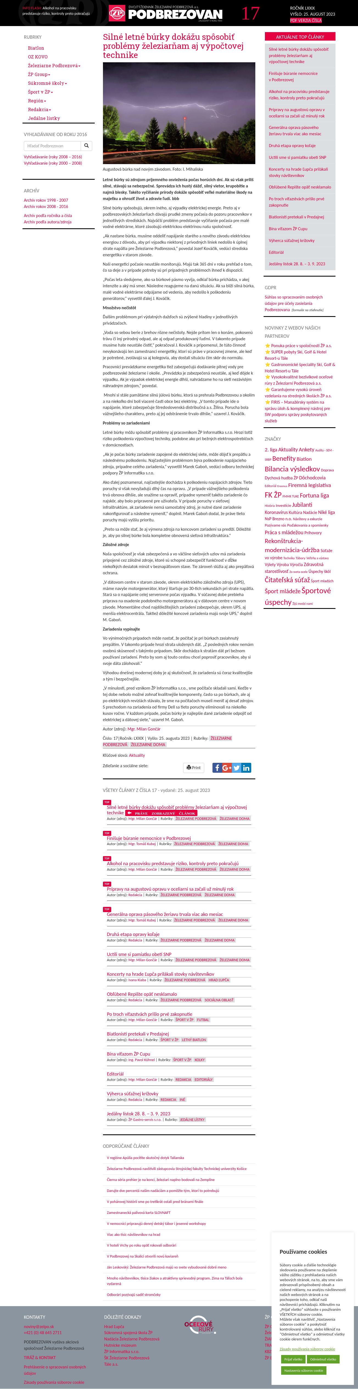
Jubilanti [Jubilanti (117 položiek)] (302, 504)
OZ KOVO (37, 57)
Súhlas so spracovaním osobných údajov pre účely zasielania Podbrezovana (294, 303)
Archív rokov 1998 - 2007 (46, 200)
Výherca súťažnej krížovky (292, 240)
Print (194, 767)
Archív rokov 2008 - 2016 (46, 206)
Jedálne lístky (44, 118)
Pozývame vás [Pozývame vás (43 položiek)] (275, 525)
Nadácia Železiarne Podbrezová (132, 1339)
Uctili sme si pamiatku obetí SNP (297, 157)
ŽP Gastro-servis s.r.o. (145, 1119)
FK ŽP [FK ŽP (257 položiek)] (273, 494)
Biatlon (36, 48)
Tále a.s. (111, 1364)
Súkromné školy (47, 83)
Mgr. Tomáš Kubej (142, 844)
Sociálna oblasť (219, 1000)
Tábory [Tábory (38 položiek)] (301, 558)
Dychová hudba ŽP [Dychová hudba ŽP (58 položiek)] (281, 477)
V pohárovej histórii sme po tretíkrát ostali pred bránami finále (155, 1201)
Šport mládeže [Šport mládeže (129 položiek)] (283, 591)
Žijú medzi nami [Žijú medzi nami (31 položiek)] (303, 604)
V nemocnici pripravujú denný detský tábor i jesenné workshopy (156, 1223)
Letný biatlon (194, 1039)
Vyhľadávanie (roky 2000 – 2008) (53, 163)
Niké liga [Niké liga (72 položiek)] (326, 512)
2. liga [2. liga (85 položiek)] (271, 449)
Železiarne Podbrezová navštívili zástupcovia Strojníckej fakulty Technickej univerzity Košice (177, 1168)
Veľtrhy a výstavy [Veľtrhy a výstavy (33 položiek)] (317, 558)
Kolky (200, 1060)
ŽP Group (39, 74)
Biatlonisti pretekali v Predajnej (296, 217)
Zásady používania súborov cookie (307, 1348)
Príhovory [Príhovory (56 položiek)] (313, 532)
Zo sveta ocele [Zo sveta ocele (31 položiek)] (298, 572)
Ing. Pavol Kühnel (141, 1060)
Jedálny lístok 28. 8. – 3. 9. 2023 (297, 263)
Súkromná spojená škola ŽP (128, 1332)
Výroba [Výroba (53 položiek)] (283, 564)
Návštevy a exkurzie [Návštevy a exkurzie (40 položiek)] (307, 519)
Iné (182, 1099)
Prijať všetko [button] (293, 1359)
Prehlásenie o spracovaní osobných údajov (55, 1370)
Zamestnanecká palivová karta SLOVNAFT (139, 1212)
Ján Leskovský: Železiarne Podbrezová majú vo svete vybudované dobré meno (167, 1267)
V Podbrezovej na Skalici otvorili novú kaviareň (142, 1256)
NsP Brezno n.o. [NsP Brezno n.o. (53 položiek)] (278, 518)
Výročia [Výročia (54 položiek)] (296, 564)
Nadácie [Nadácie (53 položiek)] (310, 512)
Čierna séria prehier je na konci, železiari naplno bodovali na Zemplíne (161, 1179)
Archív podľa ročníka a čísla (48, 215)
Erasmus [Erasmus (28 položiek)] (282, 486)
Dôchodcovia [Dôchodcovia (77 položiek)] (312, 477)
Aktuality (137, 755)
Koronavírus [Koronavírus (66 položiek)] (276, 512)
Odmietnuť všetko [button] (323, 1359)
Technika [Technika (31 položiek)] (289, 558)
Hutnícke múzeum (120, 1345)
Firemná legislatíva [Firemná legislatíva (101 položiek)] (309, 485)
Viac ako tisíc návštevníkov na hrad (133, 1234)
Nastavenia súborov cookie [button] (303, 1370)
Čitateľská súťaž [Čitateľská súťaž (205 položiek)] (287, 579)
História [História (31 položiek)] (270, 506)
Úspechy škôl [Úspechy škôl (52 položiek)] (320, 571)
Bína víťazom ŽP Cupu (288, 228)
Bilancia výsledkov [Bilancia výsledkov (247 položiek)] (292, 468)
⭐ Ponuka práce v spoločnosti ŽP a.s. (298, 345)
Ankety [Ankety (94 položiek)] (306, 449)
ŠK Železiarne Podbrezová (127, 1357)
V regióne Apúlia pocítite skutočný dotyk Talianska (145, 1157)
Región (37, 100)
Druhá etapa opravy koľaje (292, 145)
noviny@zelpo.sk (39, 1326)
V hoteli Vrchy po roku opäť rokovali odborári (142, 1245)
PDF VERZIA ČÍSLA (306, 20)
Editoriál (276, 252)
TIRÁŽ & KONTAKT (40, 1357)
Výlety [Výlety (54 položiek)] (270, 564)
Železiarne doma (148, 744)
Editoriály (203, 1079)
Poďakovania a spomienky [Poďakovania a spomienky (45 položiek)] (307, 525)
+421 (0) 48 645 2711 (43, 1332)
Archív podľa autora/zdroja (47, 221)
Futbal (203, 1019)
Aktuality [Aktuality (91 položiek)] (288, 449)
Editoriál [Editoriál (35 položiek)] (270, 486)
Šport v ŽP (40, 92)
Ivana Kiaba (137, 980)
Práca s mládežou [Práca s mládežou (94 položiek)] (284, 532)
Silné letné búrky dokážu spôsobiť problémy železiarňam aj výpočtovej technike (299, 55)
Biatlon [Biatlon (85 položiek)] (304, 459)
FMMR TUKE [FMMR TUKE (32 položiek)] (291, 496)
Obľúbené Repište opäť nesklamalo (300, 187)
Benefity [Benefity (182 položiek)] (284, 458)
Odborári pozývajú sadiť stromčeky (134, 1294)
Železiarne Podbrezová (54, 65)
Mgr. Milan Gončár (144, 729)
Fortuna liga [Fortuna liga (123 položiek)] (314, 495)
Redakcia (39, 109)
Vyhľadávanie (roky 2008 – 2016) (53, 156)
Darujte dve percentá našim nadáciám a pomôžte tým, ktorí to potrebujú (163, 1190)
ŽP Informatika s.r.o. (122, 1351)
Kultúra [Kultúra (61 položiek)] (295, 512)
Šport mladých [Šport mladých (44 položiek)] (322, 581)
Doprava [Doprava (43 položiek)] (327, 470)
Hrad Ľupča (219, 980)
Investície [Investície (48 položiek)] (283, 505)
